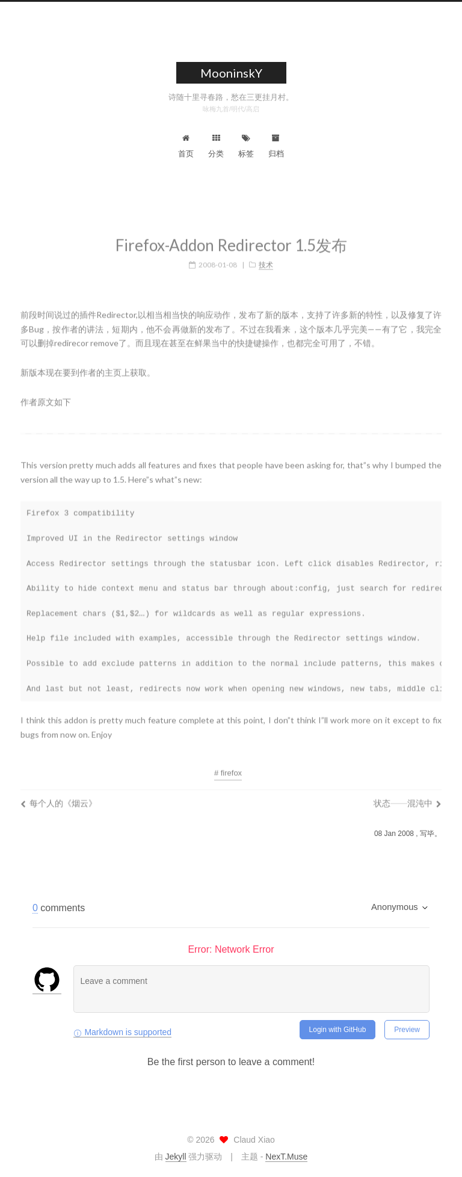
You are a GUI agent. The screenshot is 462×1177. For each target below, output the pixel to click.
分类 (216, 146)
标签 (246, 146)
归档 (276, 146)
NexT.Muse (286, 1156)
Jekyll (175, 1156)
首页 (186, 146)
